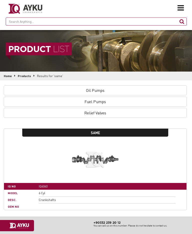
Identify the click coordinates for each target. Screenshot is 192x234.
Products (24, 76)
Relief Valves (95, 112)
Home (8, 76)
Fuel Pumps (95, 101)
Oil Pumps (95, 90)
